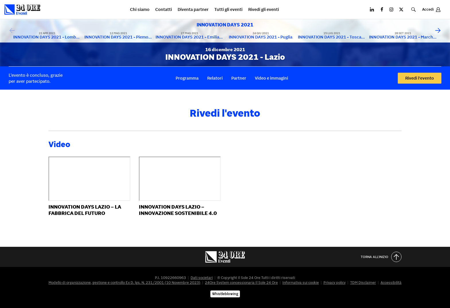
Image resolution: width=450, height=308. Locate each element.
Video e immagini (271, 78)
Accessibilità (391, 282)
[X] (401, 9)
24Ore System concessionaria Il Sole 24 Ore (241, 282)
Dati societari (202, 277)
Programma (187, 78)
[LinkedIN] (371, 9)
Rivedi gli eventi (263, 9)
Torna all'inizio (381, 257)
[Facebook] (381, 9)
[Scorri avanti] (438, 30)
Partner (238, 78)
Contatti (163, 9)
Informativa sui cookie (300, 282)
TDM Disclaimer (363, 282)
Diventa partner (193, 9)
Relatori (215, 78)
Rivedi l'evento (419, 78)
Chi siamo (140, 9)
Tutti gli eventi (228, 9)
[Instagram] (391, 9)
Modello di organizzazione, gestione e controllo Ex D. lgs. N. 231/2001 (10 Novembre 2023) (124, 282)
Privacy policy (334, 282)
